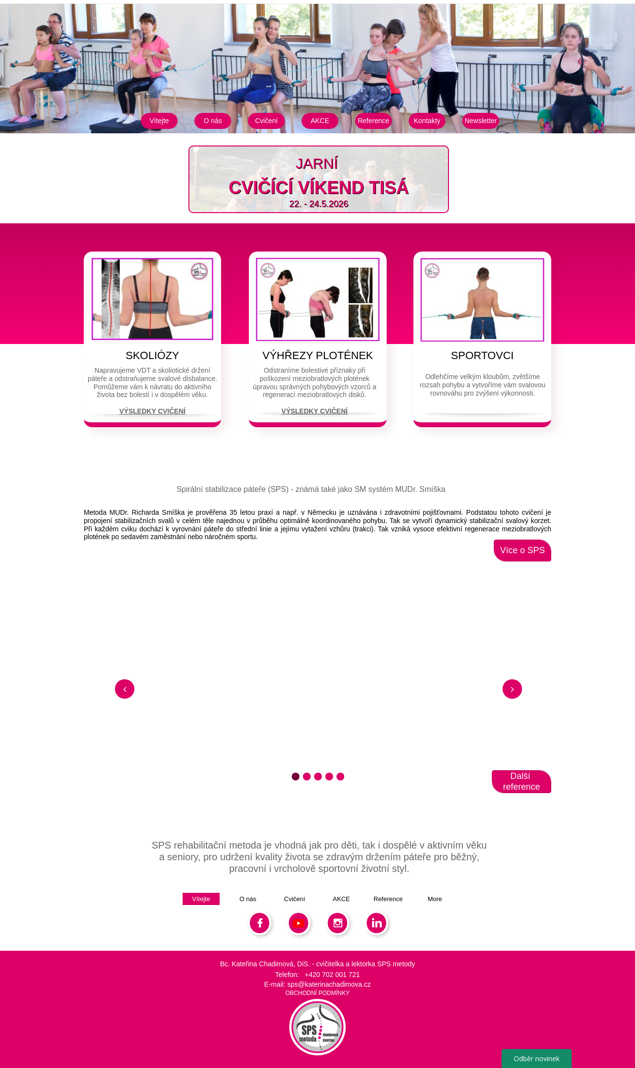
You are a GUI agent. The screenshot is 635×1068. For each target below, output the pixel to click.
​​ (340, 163)
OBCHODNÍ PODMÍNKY (317, 993)
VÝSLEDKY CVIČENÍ (152, 411)
